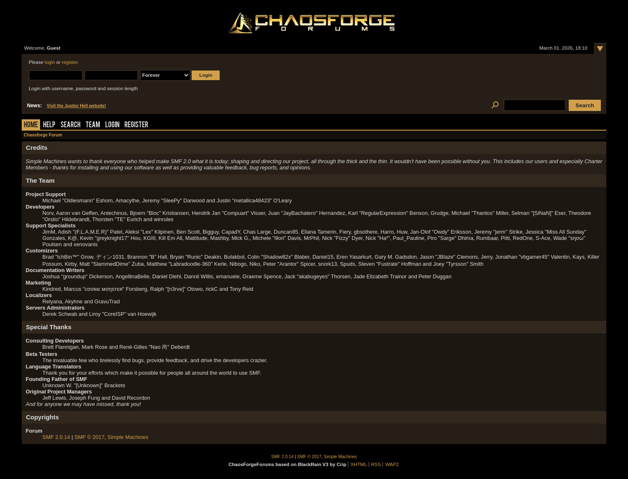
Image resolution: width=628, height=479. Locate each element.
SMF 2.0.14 (56, 437)
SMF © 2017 (89, 437)
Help (49, 125)
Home (31, 125)
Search (71, 125)
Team (93, 125)
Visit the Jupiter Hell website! (76, 105)
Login (112, 125)
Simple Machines (127, 437)
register (70, 62)
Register (136, 125)
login (50, 62)
